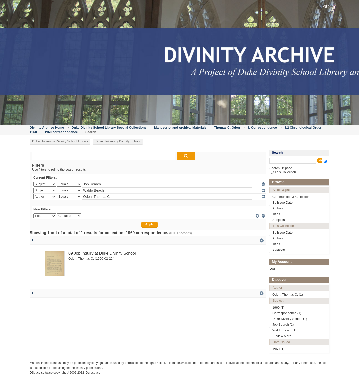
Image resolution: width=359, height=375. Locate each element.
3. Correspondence (262, 127)
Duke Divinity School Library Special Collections (109, 127)
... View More (281, 336)
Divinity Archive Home (47, 127)
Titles (276, 214)
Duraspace (93, 372)
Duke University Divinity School (117, 141)
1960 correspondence (61, 132)
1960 (33, 132)
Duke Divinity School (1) (289, 319)
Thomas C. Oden (227, 127)
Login (325, 6)
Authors (278, 208)
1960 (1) (278, 307)
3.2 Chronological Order (302, 127)
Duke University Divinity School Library (60, 141)
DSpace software (41, 372)
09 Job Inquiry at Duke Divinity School (102, 253)
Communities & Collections (291, 197)
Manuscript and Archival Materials (180, 127)
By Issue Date (282, 202)
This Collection (283, 172)
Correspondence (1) (286, 313)
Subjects (278, 220)
